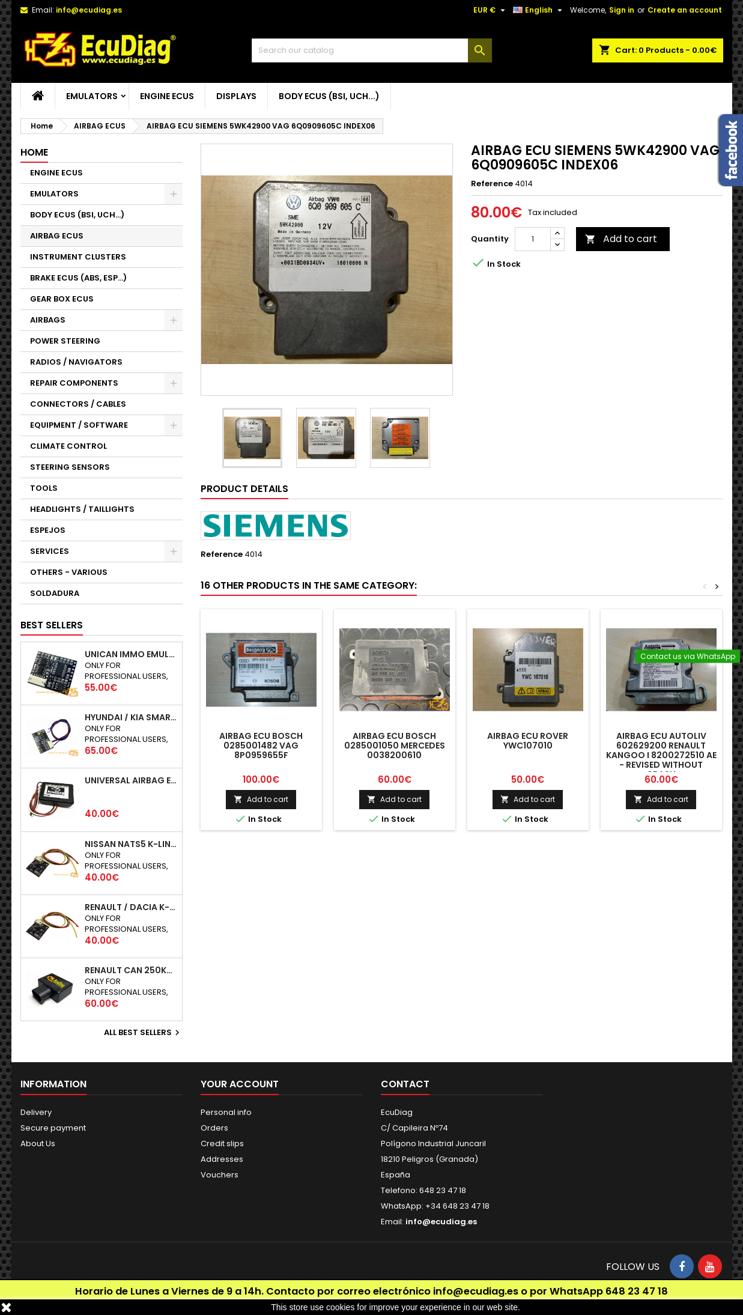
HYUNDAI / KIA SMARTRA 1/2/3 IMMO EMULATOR (131, 717)
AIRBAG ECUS (56, 235)
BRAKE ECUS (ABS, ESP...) (78, 278)
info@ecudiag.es (475, 1291)
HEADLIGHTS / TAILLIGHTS (82, 509)
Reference (492, 183)
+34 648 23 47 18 (457, 1206)
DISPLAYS (236, 96)
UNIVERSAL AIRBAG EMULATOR (131, 780)
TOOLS (44, 488)
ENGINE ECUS (167, 96)
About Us (37, 1143)
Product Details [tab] (244, 489)
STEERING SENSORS (70, 467)
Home (34, 152)
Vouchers (219, 1174)
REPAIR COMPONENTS (74, 383)
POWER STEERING (65, 341)
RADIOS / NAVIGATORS (76, 362)
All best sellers (143, 1032)
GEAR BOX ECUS (62, 299)
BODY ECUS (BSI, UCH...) (329, 96)
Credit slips (222, 1143)
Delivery (36, 1112)
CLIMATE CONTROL (68, 446)
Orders (214, 1128)
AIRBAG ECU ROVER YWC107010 (527, 741)
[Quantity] (533, 239)
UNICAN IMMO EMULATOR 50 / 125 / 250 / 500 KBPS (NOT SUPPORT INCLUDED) (131, 654)
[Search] (372, 50)
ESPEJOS (47, 530)
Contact (405, 1084)
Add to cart (621, 239)
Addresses (222, 1159)
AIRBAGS (47, 320)
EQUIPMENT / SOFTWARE (79, 425)
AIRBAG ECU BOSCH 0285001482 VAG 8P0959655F (261, 745)
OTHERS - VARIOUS (69, 572)
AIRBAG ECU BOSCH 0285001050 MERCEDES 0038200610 (394, 745)
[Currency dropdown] (490, 10)
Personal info (226, 1112)
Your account (240, 1084)
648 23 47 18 (636, 1291)
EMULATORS (92, 96)
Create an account (684, 10)
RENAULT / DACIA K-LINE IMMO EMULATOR (131, 907)
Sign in (621, 10)
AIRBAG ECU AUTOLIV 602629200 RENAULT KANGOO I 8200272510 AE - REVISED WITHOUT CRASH (661, 755)
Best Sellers (51, 625)
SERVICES (49, 551)
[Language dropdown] (539, 10)
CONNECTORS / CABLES (78, 404)
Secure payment (53, 1128)
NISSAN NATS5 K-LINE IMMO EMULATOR (131, 844)
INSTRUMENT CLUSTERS (78, 257)
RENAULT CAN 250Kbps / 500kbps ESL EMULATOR (131, 970)
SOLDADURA (54, 593)
